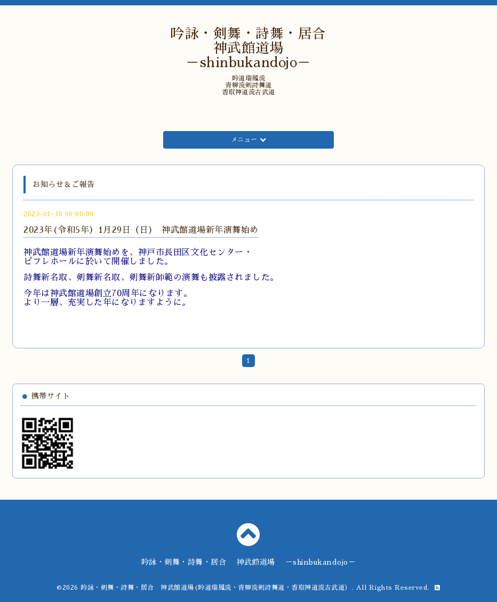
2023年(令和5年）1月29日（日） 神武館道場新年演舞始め (141, 230)
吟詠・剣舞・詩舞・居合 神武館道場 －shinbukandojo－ (255, 48)
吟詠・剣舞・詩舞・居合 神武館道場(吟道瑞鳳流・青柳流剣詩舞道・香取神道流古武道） (216, 587)
